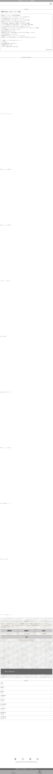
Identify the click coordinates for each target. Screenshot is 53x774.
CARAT (27, 761)
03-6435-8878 (26, 633)
